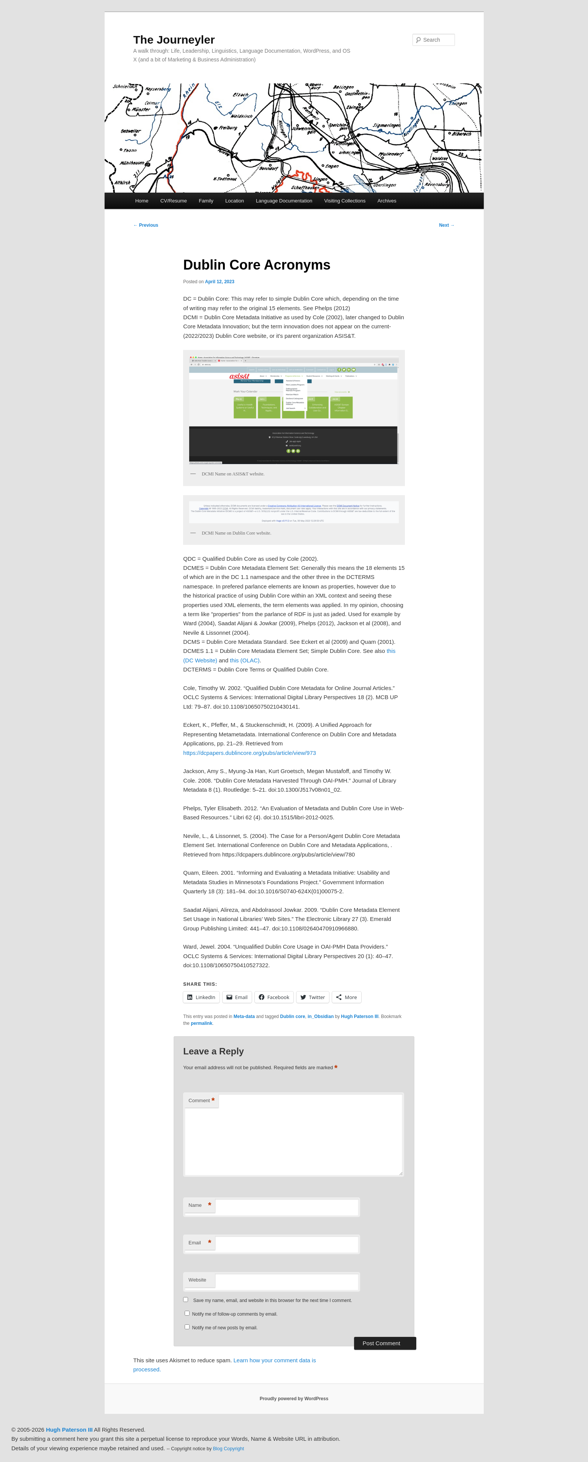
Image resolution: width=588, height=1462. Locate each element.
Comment (201, 1100)
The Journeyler (174, 39)
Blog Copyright (228, 1448)
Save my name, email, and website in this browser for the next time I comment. (272, 1300)
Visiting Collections (344, 201)
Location (234, 201)
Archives (387, 201)
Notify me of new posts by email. (225, 1327)
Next (447, 225)
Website (197, 1280)
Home (142, 201)
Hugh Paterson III (360, 1016)
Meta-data (244, 1016)
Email (199, 1243)
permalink (201, 1023)
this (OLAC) (244, 660)
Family (206, 201)
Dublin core (292, 1016)
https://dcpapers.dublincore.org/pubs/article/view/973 (249, 753)
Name (199, 1205)
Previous (145, 225)
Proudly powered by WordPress (294, 1398)
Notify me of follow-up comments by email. (235, 1314)
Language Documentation (284, 201)
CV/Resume (173, 201)
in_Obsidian (321, 1016)
